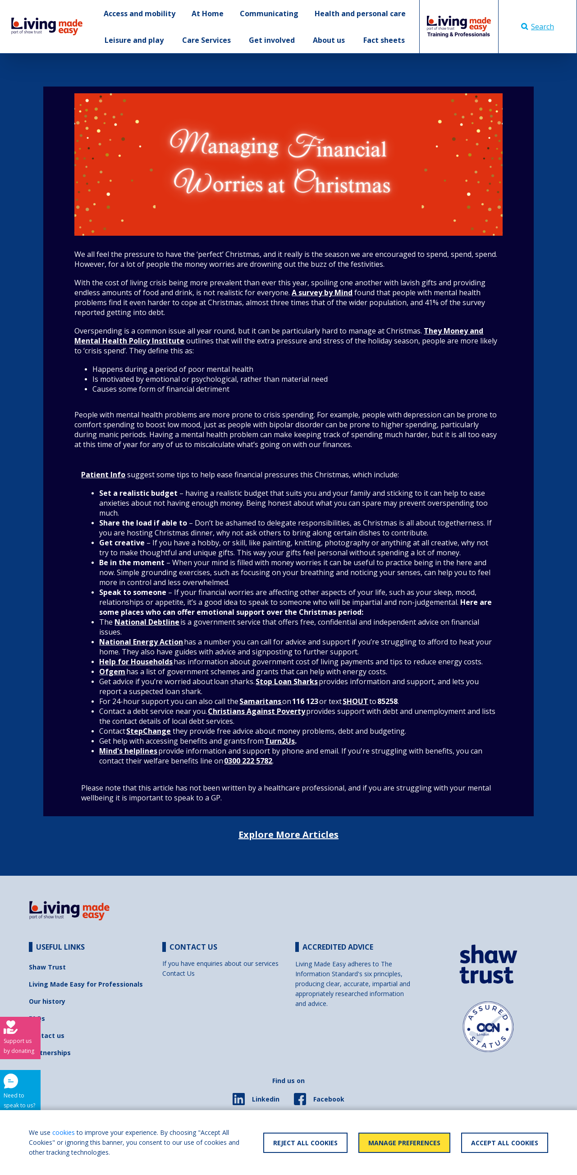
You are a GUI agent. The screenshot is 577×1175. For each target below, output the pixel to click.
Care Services (206, 40)
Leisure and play (134, 40)
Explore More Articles (288, 834)
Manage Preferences (404, 1142)
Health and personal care (360, 13)
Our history (47, 1001)
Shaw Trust (47, 967)
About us (329, 40)
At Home (208, 13)
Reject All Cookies (305, 1142)
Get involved (272, 40)
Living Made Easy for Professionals (86, 984)
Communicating (269, 13)
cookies (63, 1132)
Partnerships (50, 1052)
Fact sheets (384, 40)
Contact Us (178, 973)
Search (537, 27)
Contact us (46, 1035)
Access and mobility (139, 13)
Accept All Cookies (504, 1142)
